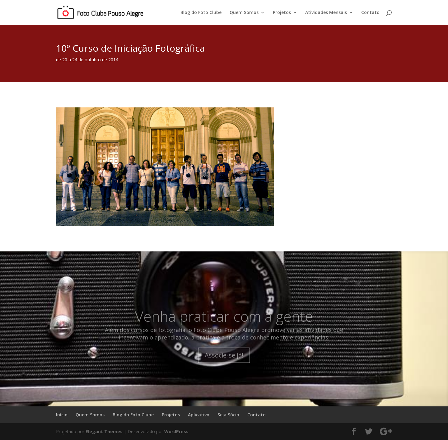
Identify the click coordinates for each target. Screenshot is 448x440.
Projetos (282, 12)
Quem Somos (244, 12)
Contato (370, 12)
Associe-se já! (224, 363)
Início (62, 415)
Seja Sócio (228, 415)
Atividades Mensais (326, 12)
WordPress (176, 431)
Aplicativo (198, 415)
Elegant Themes (104, 431)
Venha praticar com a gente (224, 324)
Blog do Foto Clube (201, 12)
